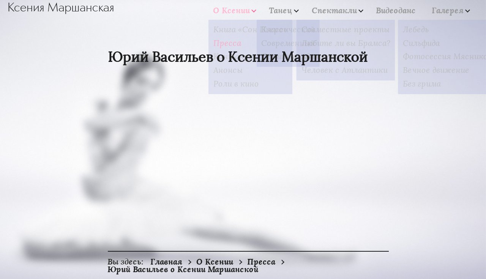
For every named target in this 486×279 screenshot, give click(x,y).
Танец (294, 10)
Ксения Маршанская (61, 8)
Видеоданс (400, 10)
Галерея (448, 10)
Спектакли (343, 10)
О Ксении (248, 10)
